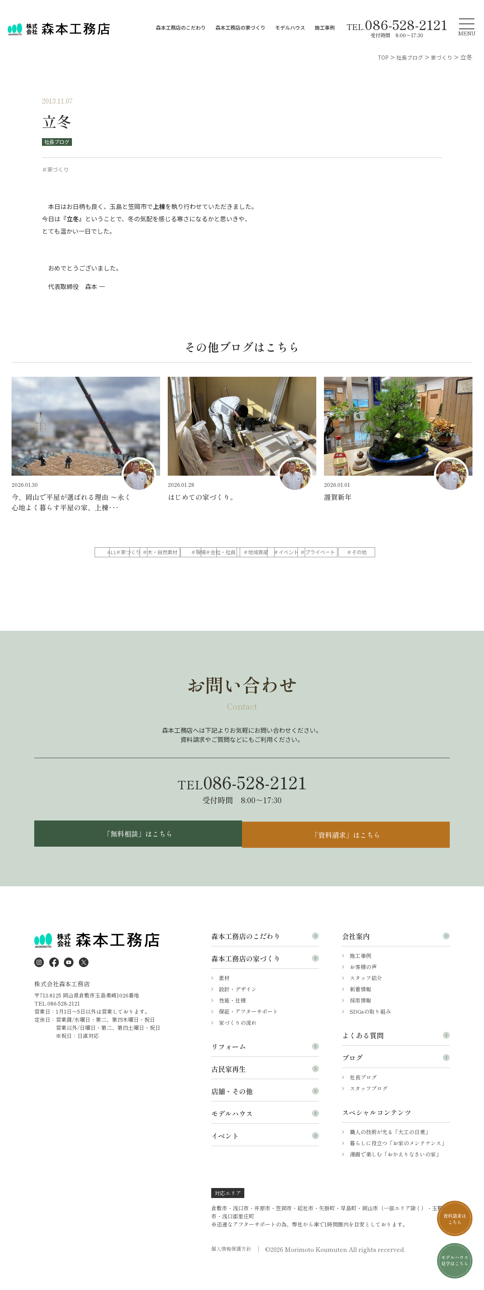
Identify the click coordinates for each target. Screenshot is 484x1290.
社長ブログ (58, 141)
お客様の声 (363, 989)
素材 (224, 1000)
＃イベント (182, 567)
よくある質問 (363, 1058)
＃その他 (300, 567)
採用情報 (360, 1022)
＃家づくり (182, 552)
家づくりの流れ (238, 1045)
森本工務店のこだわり (181, 27)
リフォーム (228, 1069)
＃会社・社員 (360, 552)
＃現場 (300, 552)
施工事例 (325, 27)
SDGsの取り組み (370, 1034)
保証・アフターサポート (248, 1034)
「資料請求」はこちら (347, 854)
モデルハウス (290, 27)
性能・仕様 (232, 1022)
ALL (122, 552)
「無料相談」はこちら (136, 854)
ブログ (352, 1080)
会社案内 (356, 958)
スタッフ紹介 (366, 1000)
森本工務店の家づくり (240, 27)
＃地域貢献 (122, 567)
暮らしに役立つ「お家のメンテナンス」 (398, 1165)
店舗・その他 (232, 1113)
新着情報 (360, 1011)
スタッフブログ (368, 1111)
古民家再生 (228, 1091)
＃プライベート (241, 567)
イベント (225, 1158)
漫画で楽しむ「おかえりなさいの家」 (395, 1176)
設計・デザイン (238, 1011)
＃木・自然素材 (241, 552)
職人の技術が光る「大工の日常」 (390, 1154)
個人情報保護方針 (232, 1271)
